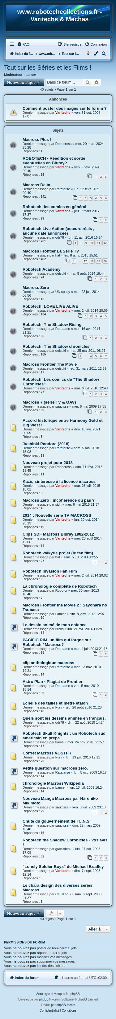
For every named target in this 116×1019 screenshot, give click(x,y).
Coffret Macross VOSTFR (47, 753)
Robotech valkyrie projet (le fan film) (58, 553)
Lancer (31, 74)
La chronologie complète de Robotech (60, 586)
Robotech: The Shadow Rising (52, 324)
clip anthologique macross (48, 662)
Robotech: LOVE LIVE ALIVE (50, 306)
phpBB (44, 999)
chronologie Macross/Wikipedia (53, 783)
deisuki (60, 273)
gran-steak (63, 849)
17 (85, 261)
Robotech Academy (42, 269)
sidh (58, 504)
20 (105, 261)
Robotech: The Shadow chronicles (56, 346)
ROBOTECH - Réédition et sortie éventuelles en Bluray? (54, 160)
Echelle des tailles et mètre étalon (55, 703)
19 (98, 261)
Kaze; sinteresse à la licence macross (59, 481)
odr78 (59, 237)
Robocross (63, 144)
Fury (58, 707)
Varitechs (63, 112)
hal (57, 255)
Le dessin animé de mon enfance (55, 624)
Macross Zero (36, 287)
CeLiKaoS (63, 894)
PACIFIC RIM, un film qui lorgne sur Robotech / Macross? (57, 642)
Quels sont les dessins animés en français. (64, 718)
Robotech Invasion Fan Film (50, 571)
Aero (39, 994)
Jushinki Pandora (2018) (46, 444)
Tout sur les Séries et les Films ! (47, 67)
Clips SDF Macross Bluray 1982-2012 (58, 534)
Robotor (61, 590)
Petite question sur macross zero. (55, 768)
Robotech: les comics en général (54, 206)
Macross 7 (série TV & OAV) (49, 402)
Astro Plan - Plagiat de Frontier (52, 681)
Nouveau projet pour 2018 (48, 462)
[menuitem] (23, 44)
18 (91, 261)
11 (98, 243)
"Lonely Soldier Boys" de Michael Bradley (63, 866)
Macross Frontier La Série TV (51, 251)
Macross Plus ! (37, 139)
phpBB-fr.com (66, 1005)
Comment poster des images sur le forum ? (65, 108)
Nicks (59, 629)
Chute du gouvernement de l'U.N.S (56, 821)
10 (91, 243)
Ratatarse (62, 189)
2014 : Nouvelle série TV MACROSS (57, 515)
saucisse (62, 406)
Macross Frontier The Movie (50, 364)
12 (105, 243)
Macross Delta (36, 185)
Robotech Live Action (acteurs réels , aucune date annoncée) (58, 231)
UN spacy (62, 292)
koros (59, 742)
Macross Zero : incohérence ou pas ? (59, 500)
